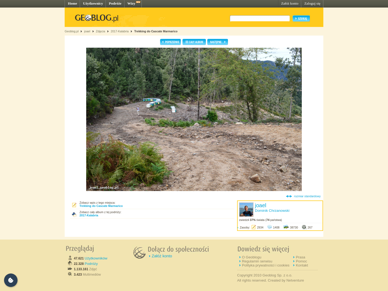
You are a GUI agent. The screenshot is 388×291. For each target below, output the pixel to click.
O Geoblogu (251, 257)
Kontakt (302, 265)
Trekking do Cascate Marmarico (156, 31)
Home (72, 3)
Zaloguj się (312, 3)
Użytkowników (96, 258)
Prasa (300, 257)
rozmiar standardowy (307, 196)
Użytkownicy (93, 3)
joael (87, 31)
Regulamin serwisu (257, 261)
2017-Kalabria (120, 31)
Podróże (115, 3)
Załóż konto (289, 3)
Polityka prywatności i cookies (265, 265)
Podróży (91, 264)
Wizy (131, 3)
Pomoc (301, 261)
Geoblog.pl (72, 31)
